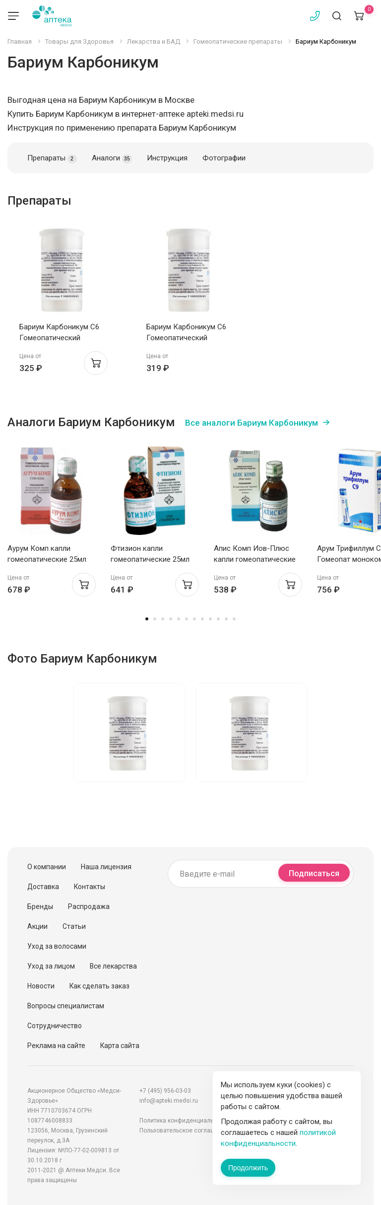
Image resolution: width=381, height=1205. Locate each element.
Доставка (43, 887)
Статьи (74, 926)
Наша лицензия (106, 867)
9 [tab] (210, 618)
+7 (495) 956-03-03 (165, 1090)
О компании (46, 867)
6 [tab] (186, 618)
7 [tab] (194, 618)
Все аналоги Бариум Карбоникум (251, 423)
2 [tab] (154, 618)
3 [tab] (162, 618)
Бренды (40, 906)
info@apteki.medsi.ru (168, 1100)
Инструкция (167, 157)
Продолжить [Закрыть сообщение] (248, 1168)
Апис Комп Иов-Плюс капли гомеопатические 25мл (255, 559)
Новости (41, 986)
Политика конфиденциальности (184, 1120)
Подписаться (314, 873)
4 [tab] (170, 618)
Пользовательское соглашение (184, 1130)
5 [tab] (178, 618)
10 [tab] (218, 618)
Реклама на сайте (56, 1046)
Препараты (52, 158)
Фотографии (224, 157)
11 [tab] (226, 618)
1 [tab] (146, 618)
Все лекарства (113, 966)
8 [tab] (202, 618)
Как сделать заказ (99, 986)
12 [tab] (234, 618)
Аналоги (112, 158)
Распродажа (89, 906)
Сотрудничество (54, 1026)
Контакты (89, 887)
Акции (37, 926)
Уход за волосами (56, 946)
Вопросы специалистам (65, 1006)
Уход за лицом (51, 966)
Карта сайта (119, 1046)
